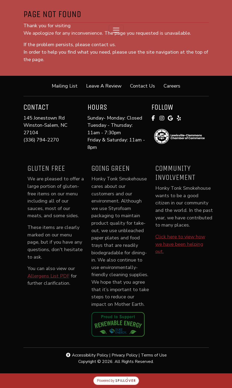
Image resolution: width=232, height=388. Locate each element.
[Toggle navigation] (116, 30)
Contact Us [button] (144, 85)
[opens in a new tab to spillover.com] (116, 380)
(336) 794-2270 (41, 139)
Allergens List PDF (53, 275)
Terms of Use (154, 355)
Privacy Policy (124, 355)
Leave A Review (106, 85)
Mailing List (65, 85)
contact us (103, 44)
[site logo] (116, 11)
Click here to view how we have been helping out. (185, 244)
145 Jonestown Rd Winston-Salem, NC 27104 (45, 125)
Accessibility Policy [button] (87, 355)
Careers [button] (174, 85)
